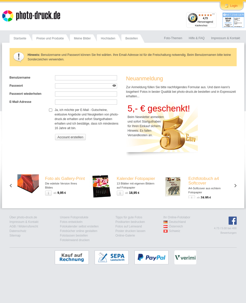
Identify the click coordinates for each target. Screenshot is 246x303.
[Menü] (213, 15)
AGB (13, 226)
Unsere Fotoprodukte (74, 217)
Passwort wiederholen (26, 94)
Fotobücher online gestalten (78, 231)
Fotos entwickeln (71, 222)
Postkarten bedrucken (130, 222)
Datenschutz (18, 231)
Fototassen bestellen (74, 235)
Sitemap (15, 235)
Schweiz (174, 231)
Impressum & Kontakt (24, 222)
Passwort (16, 85)
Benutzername (20, 77)
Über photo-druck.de (23, 217)
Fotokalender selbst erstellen (79, 226)
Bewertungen (229, 232)
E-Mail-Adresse (21, 102)
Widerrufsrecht (28, 226)
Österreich (176, 226)
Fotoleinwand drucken (75, 240)
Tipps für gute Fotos (129, 217)
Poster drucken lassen (131, 231)
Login (233, 6)
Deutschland (177, 222)
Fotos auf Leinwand (129, 226)
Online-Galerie (125, 235)
